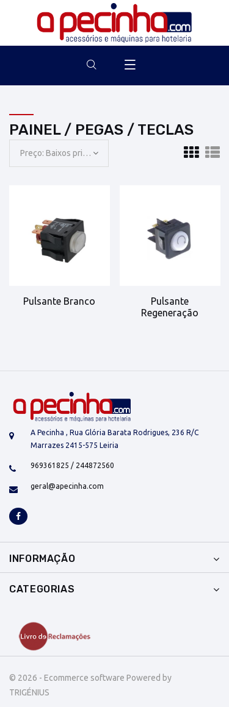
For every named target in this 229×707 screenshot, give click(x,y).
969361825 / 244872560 (72, 465)
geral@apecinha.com (67, 486)
